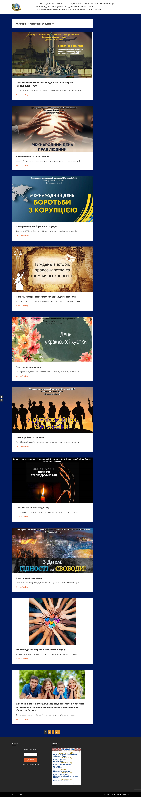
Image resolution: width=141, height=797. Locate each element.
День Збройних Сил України (30, 437)
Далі (57, 732)
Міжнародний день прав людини (32, 156)
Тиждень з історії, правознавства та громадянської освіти (46, 297)
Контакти (60, 4)
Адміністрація (50, 4)
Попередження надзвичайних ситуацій (99, 4)
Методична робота (72, 7)
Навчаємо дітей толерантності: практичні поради (41, 649)
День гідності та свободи (29, 578)
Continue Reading (22, 95)
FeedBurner (35, 765)
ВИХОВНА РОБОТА (87, 7)
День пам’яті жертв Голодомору (32, 507)
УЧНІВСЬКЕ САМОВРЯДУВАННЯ (83, 10)
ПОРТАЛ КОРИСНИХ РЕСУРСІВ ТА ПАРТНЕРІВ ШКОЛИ (53, 10)
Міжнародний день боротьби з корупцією (37, 226)
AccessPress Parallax (122, 794)
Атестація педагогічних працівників (49, 7)
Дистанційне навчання (74, 4)
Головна (39, 4)
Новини (98, 10)
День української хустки (28, 367)
